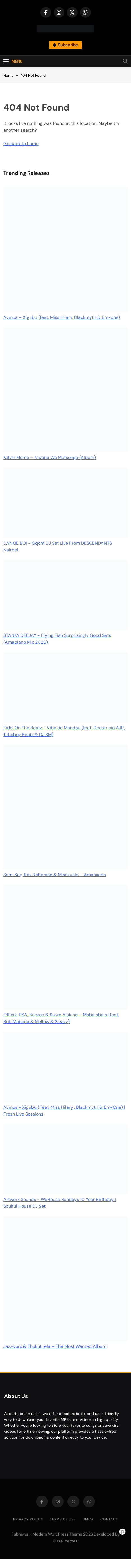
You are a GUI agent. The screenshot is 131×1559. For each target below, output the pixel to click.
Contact (109, 1519)
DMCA (88, 1519)
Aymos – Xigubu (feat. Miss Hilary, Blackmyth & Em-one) (61, 317)
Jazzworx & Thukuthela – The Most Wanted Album (54, 1346)
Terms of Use (63, 1519)
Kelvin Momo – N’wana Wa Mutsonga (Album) (49, 457)
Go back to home (21, 144)
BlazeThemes (65, 1540)
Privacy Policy (28, 1519)
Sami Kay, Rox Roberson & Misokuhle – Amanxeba (54, 875)
